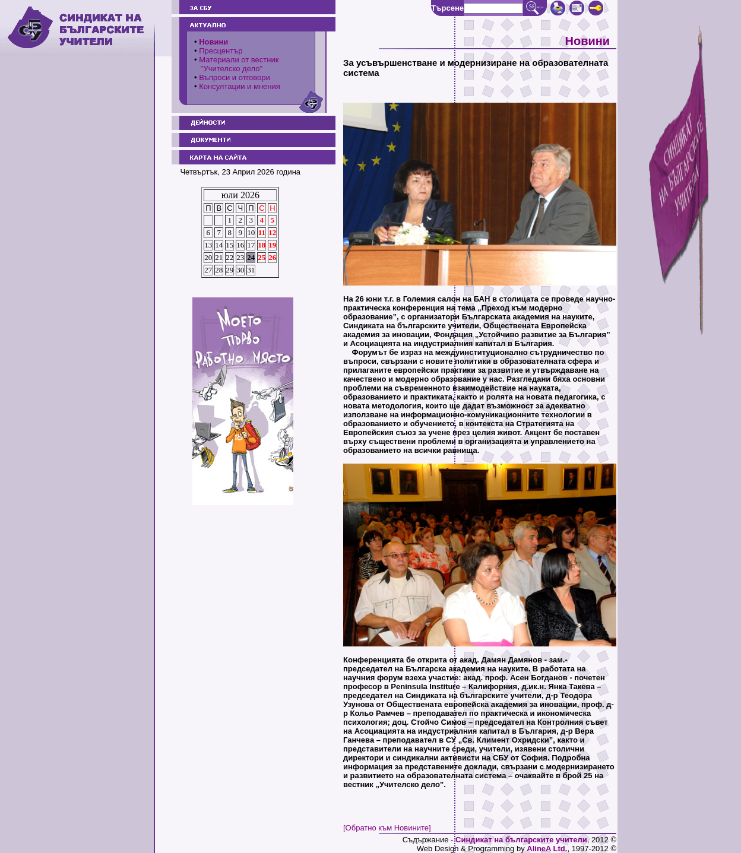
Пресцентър (220, 50)
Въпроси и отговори (234, 77)
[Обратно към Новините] (387, 827)
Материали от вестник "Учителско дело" (236, 64)
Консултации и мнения (239, 86)
